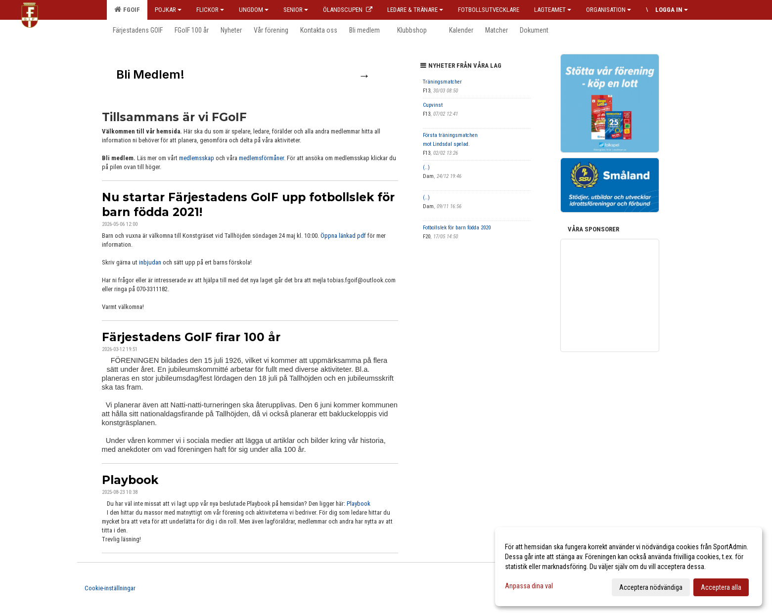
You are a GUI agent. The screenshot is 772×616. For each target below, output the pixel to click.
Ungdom (254, 9)
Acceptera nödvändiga (650, 587)
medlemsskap (197, 158)
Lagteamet (552, 9)
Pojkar (168, 9)
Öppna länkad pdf (343, 235)
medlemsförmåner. (262, 158)
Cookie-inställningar (110, 588)
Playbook (130, 480)
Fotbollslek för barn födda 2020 (457, 227)
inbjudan (150, 262)
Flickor (210, 9)
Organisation (608, 9)
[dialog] (628, 566)
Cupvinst (433, 105)
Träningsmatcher (442, 82)
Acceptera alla (721, 587)
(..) (426, 167)
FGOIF (127, 9)
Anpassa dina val (529, 586)
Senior (295, 9)
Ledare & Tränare (415, 9)
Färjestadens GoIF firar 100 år (191, 337)
